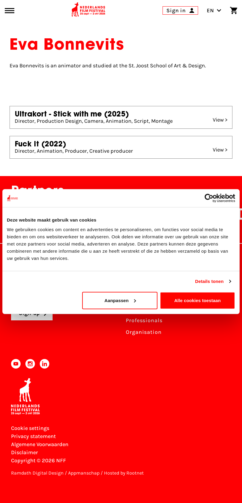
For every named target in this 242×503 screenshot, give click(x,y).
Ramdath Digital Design (37, 473)
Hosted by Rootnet (124, 473)
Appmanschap (83, 473)
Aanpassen (120, 300)
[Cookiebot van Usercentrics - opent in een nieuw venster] (209, 198)
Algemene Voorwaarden (39, 444)
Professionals (144, 320)
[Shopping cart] (233, 10)
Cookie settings (30, 428)
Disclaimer (24, 452)
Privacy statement (33, 436)
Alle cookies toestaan (197, 300)
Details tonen (209, 281)
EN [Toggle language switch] (214, 10)
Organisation (144, 332)
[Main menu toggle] (9, 10)
